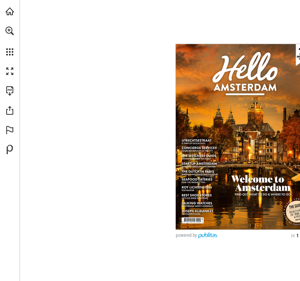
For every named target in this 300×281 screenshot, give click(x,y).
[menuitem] (10, 41)
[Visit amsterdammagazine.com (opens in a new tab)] (10, 11)
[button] (10, 31)
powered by (186, 235)
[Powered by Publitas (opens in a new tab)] (10, 149)
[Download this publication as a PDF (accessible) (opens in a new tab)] (10, 91)
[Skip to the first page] (293, 236)
